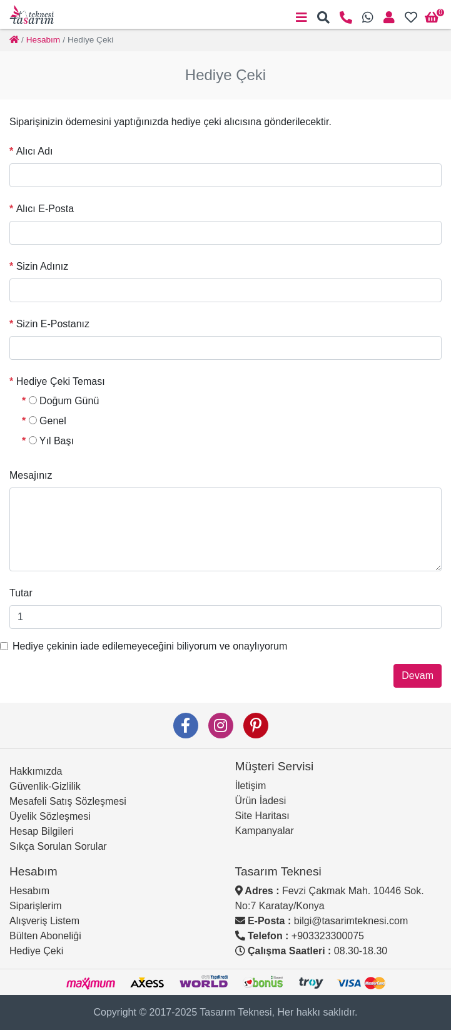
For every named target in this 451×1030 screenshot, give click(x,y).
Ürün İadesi (260, 800)
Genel (47, 421)
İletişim (250, 785)
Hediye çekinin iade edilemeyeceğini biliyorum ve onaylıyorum (150, 646)
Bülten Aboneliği (45, 936)
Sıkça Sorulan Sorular (58, 846)
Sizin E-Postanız (52, 324)
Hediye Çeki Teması (60, 381)
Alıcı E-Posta (45, 208)
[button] (323, 17)
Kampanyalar (264, 830)
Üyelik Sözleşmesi (50, 816)
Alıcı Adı (34, 151)
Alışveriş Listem (44, 920)
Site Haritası (262, 815)
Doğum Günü (64, 400)
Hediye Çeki (36, 951)
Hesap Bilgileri (41, 831)
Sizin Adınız (42, 266)
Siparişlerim (35, 905)
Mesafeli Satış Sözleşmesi (67, 801)
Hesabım (29, 890)
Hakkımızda (35, 771)
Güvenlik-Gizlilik (45, 786)
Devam (417, 675)
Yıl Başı (51, 441)
